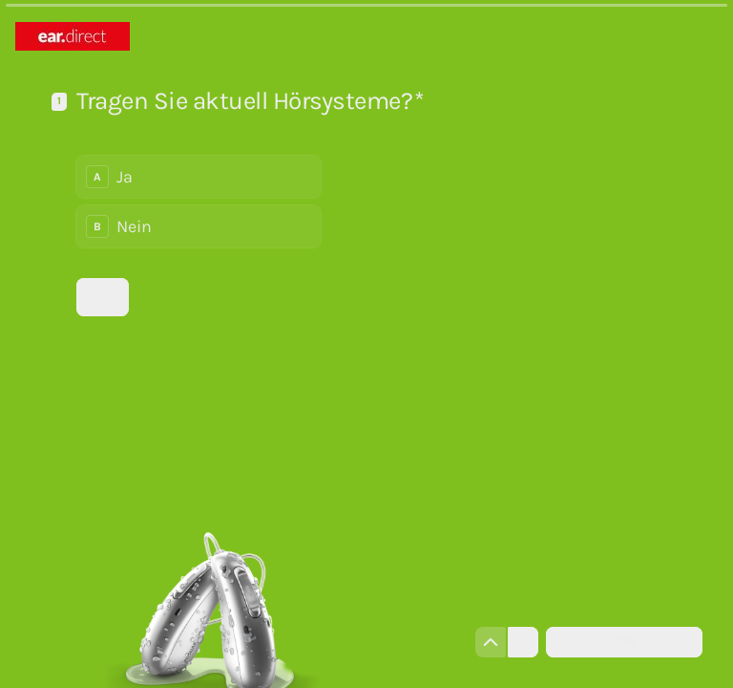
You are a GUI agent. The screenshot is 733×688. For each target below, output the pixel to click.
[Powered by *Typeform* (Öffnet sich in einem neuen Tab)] (624, 642)
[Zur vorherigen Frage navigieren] (490, 642)
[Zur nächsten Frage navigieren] (523, 642)
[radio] (198, 177)
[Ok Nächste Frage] (102, 297)
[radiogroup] (198, 201)
